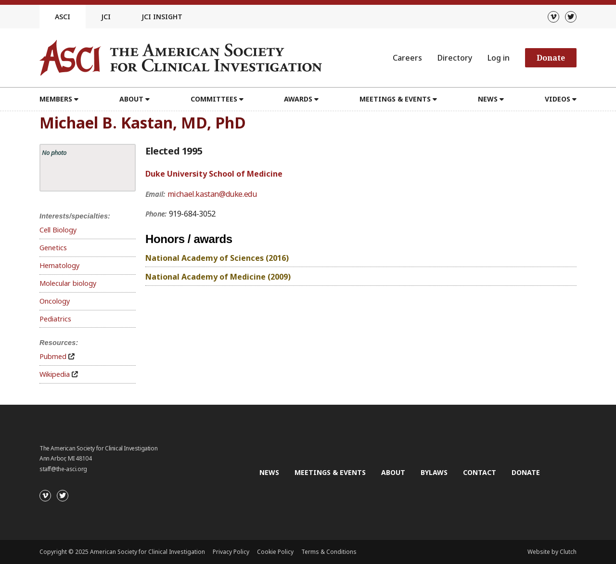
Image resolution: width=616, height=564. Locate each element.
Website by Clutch (552, 552)
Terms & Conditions (329, 552)
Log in (499, 57)
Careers (407, 57)
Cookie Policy (275, 552)
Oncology (54, 301)
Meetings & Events (395, 98)
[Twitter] (571, 17)
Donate (551, 57)
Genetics (53, 247)
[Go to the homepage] (180, 58)
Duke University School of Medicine (213, 173)
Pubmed (52, 356)
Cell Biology (58, 229)
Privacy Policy (231, 552)
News (488, 98)
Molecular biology (67, 283)
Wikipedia (54, 374)
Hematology (59, 265)
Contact (479, 472)
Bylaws (434, 472)
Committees (214, 98)
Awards (298, 98)
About (131, 98)
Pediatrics (55, 318)
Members (55, 98)
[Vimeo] (553, 17)
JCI (106, 16)
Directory (454, 57)
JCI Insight (161, 16)
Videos (557, 98)
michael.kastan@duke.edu (212, 194)
